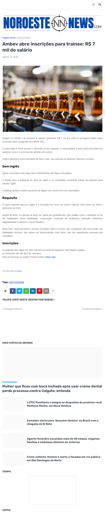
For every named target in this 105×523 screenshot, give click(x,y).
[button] (93, 4)
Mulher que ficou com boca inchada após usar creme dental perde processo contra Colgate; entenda (52, 388)
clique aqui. (50, 257)
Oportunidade (23, 38)
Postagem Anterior (13, 309)
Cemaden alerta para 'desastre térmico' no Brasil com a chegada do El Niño (62, 422)
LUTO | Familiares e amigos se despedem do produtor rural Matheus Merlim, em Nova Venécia (64, 404)
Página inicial (8, 38)
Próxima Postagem (91, 309)
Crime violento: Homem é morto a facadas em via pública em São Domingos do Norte (63, 458)
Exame (19, 271)
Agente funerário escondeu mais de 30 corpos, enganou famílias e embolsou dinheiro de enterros (63, 440)
